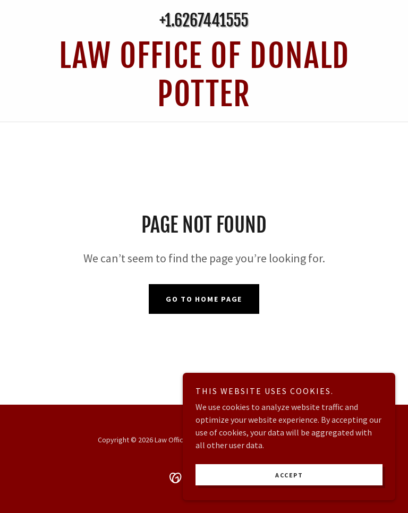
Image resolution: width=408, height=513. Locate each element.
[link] (204, 103)
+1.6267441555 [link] (204, 20)
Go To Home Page (204, 299)
